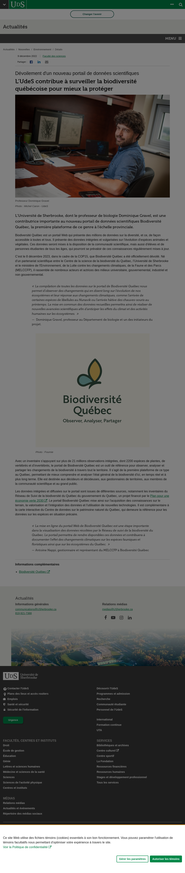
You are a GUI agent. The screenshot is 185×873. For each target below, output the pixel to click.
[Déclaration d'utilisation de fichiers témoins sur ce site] (92, 849)
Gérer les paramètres (132, 858)
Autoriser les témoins (165, 858)
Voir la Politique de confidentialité (25, 847)
